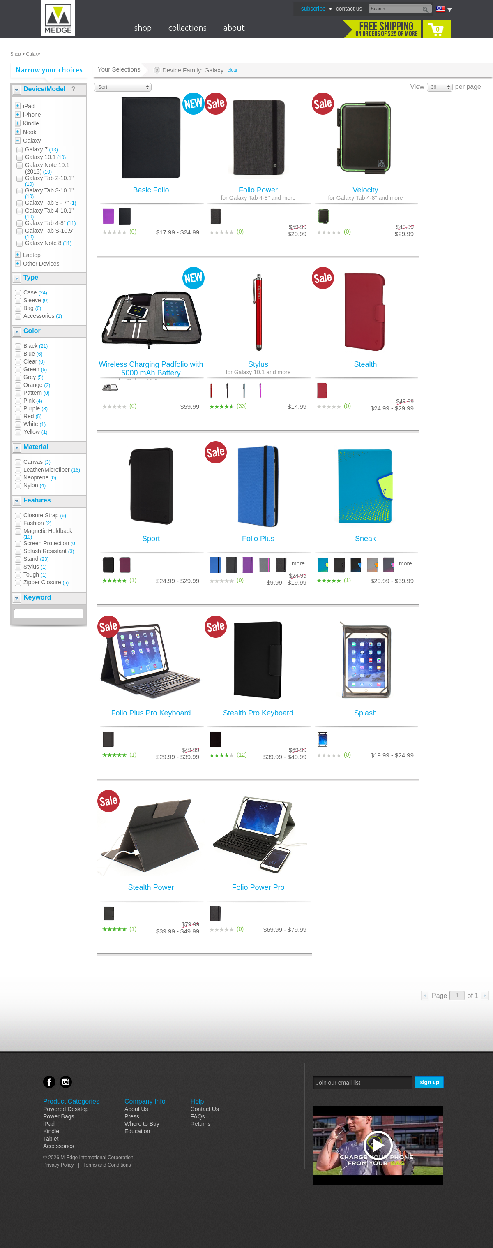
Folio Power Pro (258, 887)
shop (143, 27)
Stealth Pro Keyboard (258, 713)
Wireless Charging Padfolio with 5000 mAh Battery (151, 372)
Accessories (58, 1146)
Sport (151, 539)
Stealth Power (151, 887)
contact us (349, 8)
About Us (136, 1109)
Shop (15, 53)
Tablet (50, 1138)
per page (468, 86)
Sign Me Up (430, 1082)
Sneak (365, 539)
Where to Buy (141, 1124)
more (298, 563)
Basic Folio (151, 190)
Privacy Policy (58, 1165)
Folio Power (258, 193)
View (417, 86)
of (472, 995)
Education (137, 1131)
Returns (201, 1124)
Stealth (365, 364)
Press (131, 1116)
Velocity (365, 193)
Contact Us (205, 1109)
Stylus (258, 367)
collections (187, 27)
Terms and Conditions (107, 1165)
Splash (365, 713)
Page (439, 995)
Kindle (51, 1131)
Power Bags (58, 1116)
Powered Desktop (66, 1109)
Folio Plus (258, 539)
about (234, 27)
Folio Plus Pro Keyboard (151, 713)
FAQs (198, 1116)
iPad (49, 1124)
